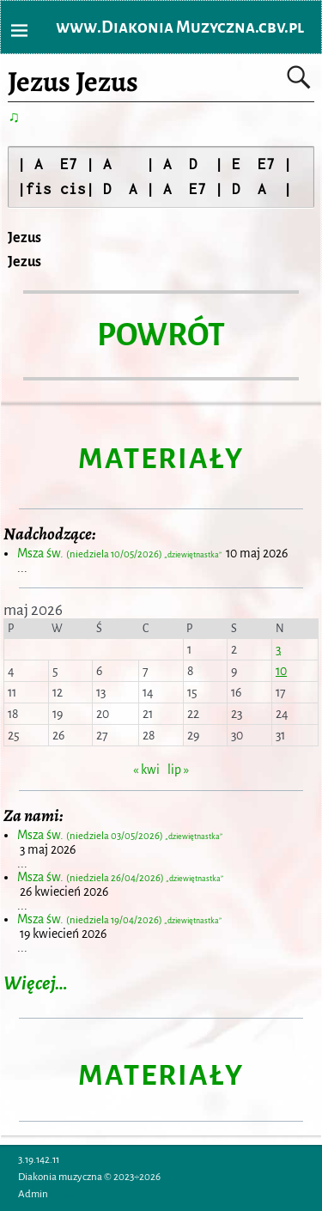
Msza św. (120, 553)
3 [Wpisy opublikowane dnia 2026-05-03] (278, 649)
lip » (178, 769)
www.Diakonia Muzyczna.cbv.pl (180, 27)
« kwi (146, 769)
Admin (33, 1194)
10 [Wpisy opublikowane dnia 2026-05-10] (281, 671)
